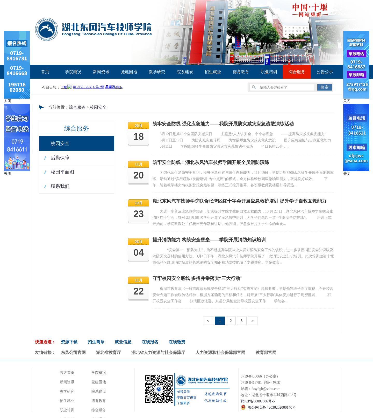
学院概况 (73, 72)
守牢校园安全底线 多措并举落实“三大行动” (197, 278)
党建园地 (129, 72)
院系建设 (185, 72)
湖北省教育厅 (108, 352)
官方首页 (67, 373)
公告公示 (325, 72)
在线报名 (150, 342)
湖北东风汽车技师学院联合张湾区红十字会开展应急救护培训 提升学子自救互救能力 (239, 201)
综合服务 (297, 72)
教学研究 (157, 72)
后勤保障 (60, 157)
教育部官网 (266, 352)
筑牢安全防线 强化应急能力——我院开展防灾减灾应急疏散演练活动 (223, 123)
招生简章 (96, 342)
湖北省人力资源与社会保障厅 (158, 352)
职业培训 (269, 72)
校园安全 (98, 107)
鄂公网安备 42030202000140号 (272, 407)
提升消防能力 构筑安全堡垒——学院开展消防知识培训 (209, 239)
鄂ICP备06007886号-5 (258, 401)
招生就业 (213, 72)
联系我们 (60, 186)
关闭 (7, 101)
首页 (45, 72)
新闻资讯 (101, 72)
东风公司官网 (73, 352)
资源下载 (69, 342)
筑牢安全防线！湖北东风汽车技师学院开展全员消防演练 (211, 162)
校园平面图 (62, 172)
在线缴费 (177, 342)
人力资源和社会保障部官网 (220, 352)
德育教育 (241, 72)
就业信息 (123, 342)
